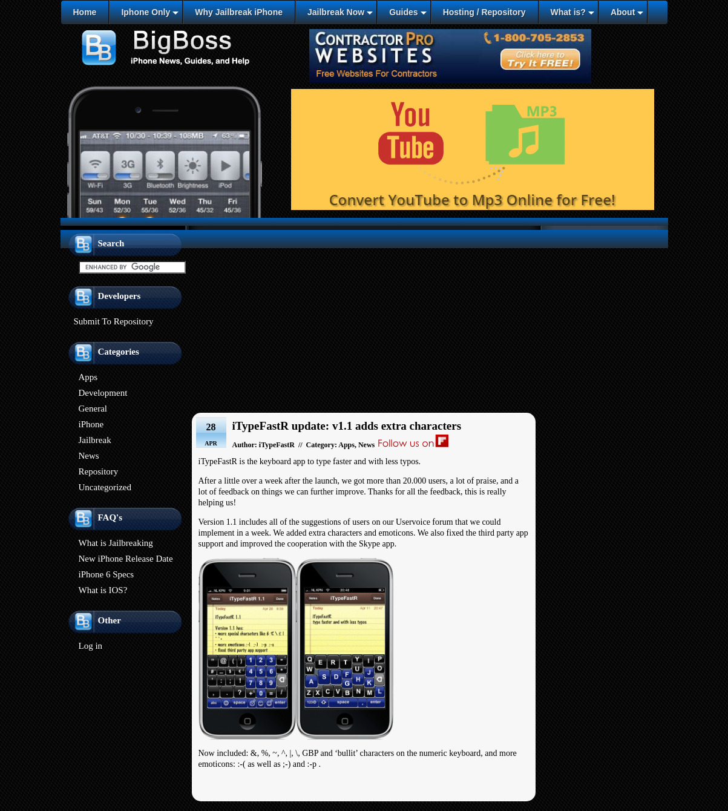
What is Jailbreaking (116, 543)
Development (103, 393)
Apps (88, 377)
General (93, 408)
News (89, 456)
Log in (91, 646)
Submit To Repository (114, 321)
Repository (99, 471)
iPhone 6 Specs (106, 574)
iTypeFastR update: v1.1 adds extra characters (347, 425)
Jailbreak (95, 440)
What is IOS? (103, 590)
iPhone (91, 424)
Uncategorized (105, 487)
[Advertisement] (364, 317)
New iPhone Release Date (126, 558)
